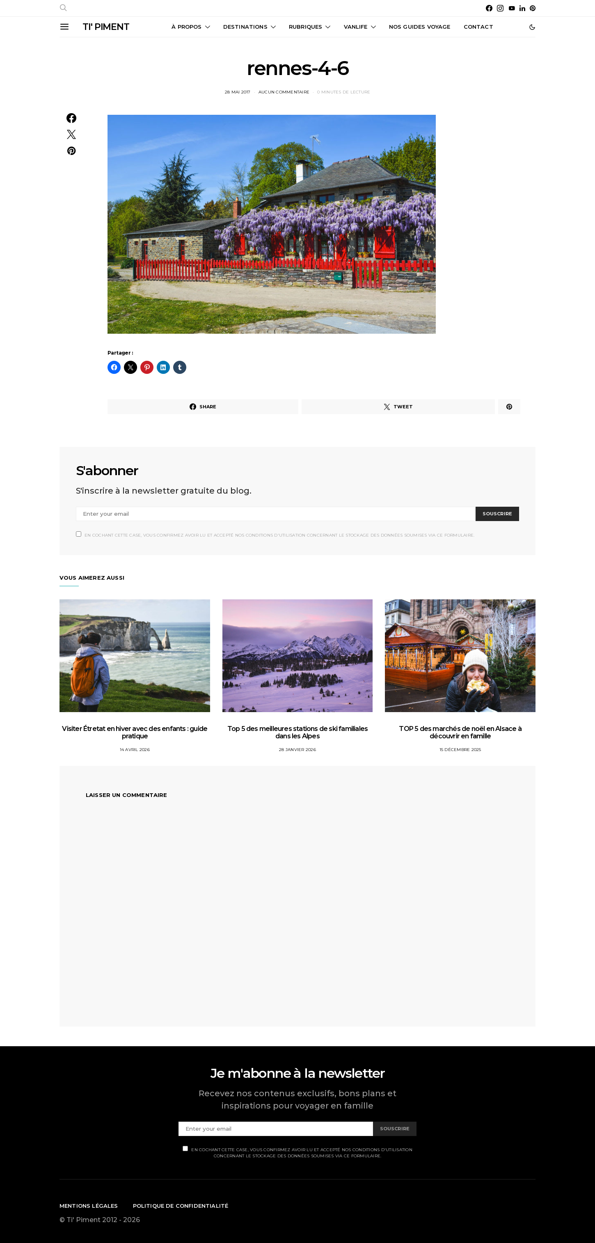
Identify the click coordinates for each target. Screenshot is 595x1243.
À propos (186, 26)
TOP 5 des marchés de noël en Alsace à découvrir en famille (460, 732)
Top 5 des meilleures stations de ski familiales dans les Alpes (297, 732)
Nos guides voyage (420, 26)
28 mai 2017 (238, 92)
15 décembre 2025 (460, 749)
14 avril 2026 (135, 749)
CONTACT (478, 26)
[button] (532, 27)
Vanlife (356, 26)
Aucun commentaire (284, 92)
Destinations (245, 26)
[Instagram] (500, 8)
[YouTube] (511, 8)
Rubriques (305, 26)
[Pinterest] (533, 8)
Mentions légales (89, 1205)
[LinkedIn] (522, 8)
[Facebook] (489, 8)
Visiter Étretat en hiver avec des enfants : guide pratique (134, 732)
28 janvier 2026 (297, 749)
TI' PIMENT (105, 26)
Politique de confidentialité (181, 1205)
